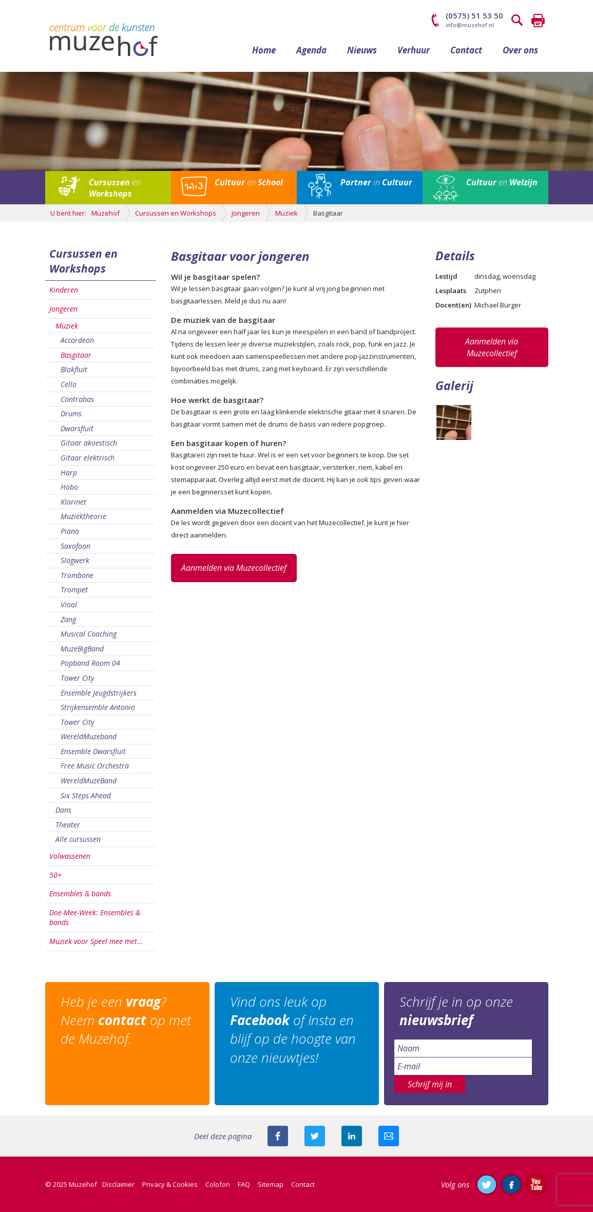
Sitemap (270, 1184)
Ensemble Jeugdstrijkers (99, 693)
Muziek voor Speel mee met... (96, 941)
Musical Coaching (89, 634)
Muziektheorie (83, 516)
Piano (70, 531)
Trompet (74, 589)
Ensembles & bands (80, 893)
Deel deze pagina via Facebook (277, 1136)
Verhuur (413, 50)
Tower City (77, 678)
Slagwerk (75, 560)
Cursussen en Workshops (83, 261)
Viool (69, 604)
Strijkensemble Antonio (98, 707)
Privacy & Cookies (170, 1184)
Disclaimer (118, 1184)
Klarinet (73, 502)
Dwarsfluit (77, 428)
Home (264, 50)
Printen (538, 20)
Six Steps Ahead (86, 795)
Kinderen (63, 290)
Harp (69, 472)
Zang (68, 619)
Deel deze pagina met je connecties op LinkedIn (351, 1136)
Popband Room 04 (90, 663)
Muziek (66, 326)
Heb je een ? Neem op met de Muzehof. (126, 1020)
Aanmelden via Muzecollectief (233, 567)
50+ (55, 875)
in (376, 182)
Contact (466, 50)
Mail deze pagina (388, 1136)
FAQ (244, 1184)
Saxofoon (75, 546)
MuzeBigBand (82, 648)
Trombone (77, 575)
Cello (68, 384)
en (115, 188)
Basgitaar (76, 355)
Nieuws (362, 50)
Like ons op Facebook (511, 1184)
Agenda (311, 50)
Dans (63, 810)
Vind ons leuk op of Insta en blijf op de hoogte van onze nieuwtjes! (293, 1029)
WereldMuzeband (89, 736)
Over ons (520, 50)
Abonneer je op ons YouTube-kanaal (536, 1184)
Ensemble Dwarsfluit (93, 751)
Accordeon (77, 340)
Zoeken (517, 20)
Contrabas (77, 399)
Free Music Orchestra (95, 766)
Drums (71, 413)
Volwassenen (69, 856)
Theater (67, 825)
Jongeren (63, 309)
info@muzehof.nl (470, 25)
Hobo (69, 487)
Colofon (217, 1184)
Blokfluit (74, 369)
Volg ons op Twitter (486, 1184)
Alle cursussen (78, 839)
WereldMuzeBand (89, 780)
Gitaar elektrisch (87, 458)
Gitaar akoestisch (89, 443)
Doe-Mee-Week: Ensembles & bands (94, 918)
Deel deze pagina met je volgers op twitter (314, 1136)
